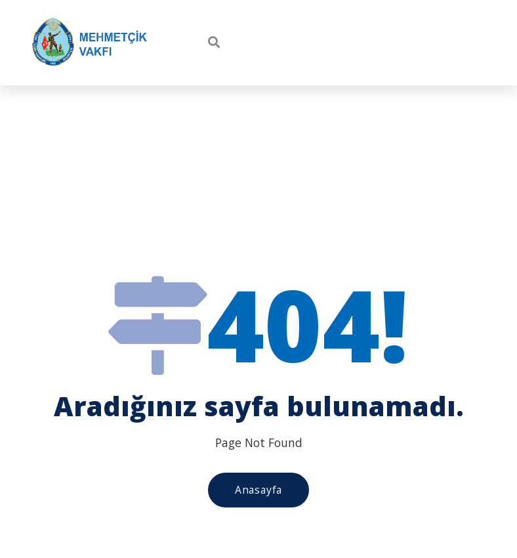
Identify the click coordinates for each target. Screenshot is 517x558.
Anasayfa (258, 490)
